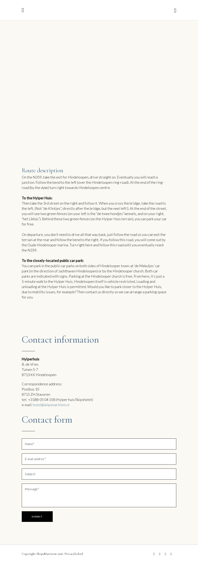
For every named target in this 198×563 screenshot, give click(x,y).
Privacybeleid (74, 554)
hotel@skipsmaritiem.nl (51, 405)
